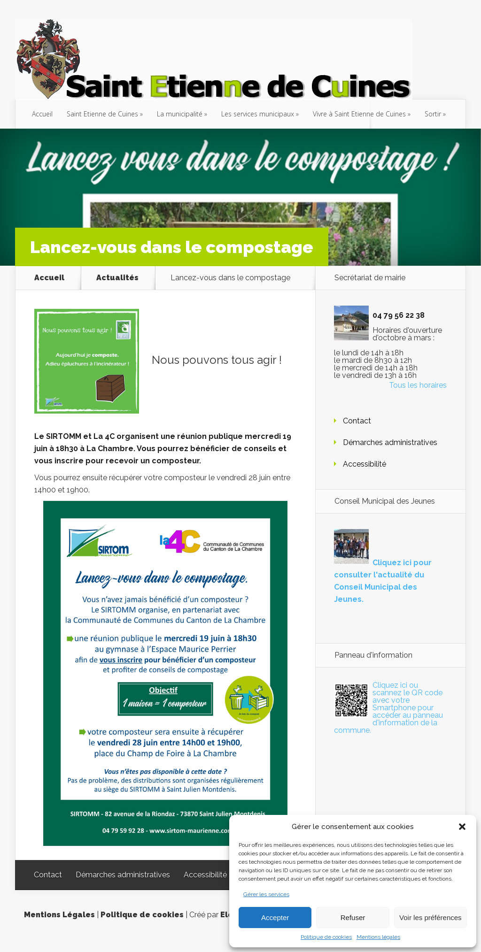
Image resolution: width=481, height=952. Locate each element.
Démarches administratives (390, 442)
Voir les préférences (430, 917)
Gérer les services (266, 894)
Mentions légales (378, 937)
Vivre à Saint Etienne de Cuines (359, 113)
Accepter (275, 917)
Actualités (117, 278)
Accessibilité (364, 464)
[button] (462, 826)
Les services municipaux (257, 113)
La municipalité (179, 113)
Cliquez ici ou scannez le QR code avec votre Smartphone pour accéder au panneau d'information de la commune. (388, 708)
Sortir (433, 113)
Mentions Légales (59, 914)
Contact (357, 420)
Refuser (353, 917)
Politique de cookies (326, 937)
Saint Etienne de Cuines (102, 113)
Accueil (42, 113)
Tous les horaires (418, 385)
